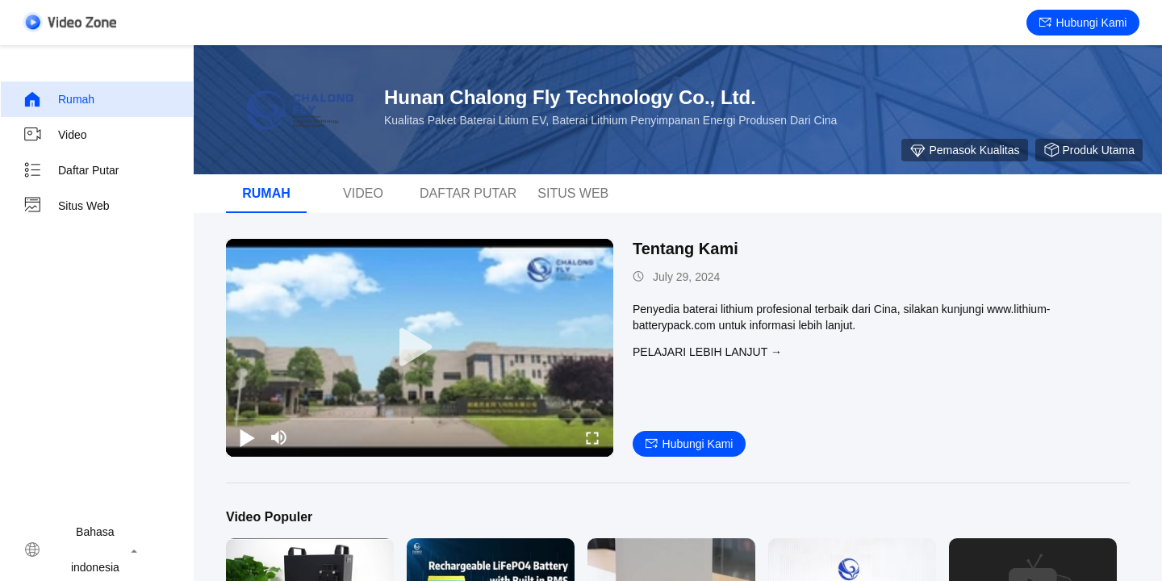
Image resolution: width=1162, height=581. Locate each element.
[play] (419, 348)
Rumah (58, 99)
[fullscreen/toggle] (592, 437)
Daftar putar (71, 170)
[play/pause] (247, 437)
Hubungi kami (1083, 22)
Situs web (66, 205)
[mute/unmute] (279, 437)
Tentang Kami (685, 248)
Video (55, 134)
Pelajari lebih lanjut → (707, 351)
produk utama (1089, 150)
